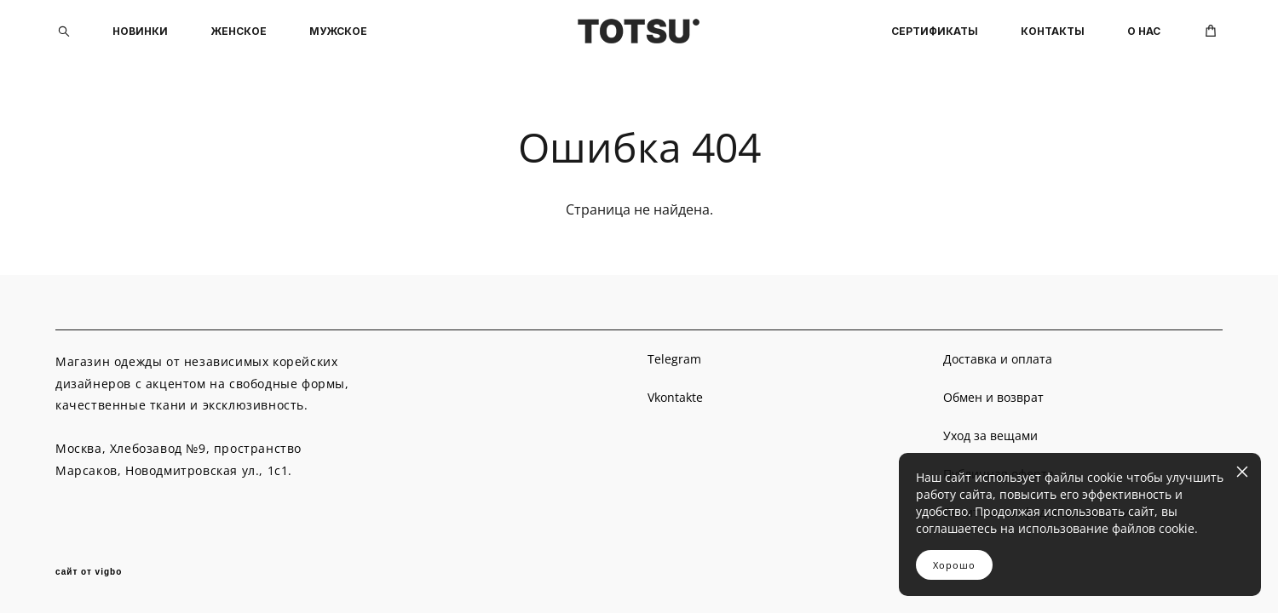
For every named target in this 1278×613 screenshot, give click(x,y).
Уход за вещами (990, 435)
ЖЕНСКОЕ (238, 31)
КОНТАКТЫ (1053, 31)
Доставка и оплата (997, 359)
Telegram (674, 359)
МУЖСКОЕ (338, 31)
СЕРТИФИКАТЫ (934, 31)
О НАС (1143, 31)
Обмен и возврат (993, 397)
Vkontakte (675, 397)
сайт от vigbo (88, 572)
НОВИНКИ (140, 31)
